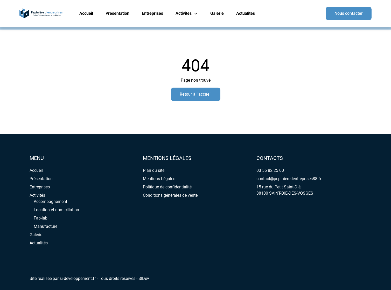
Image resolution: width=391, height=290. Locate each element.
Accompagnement (50, 201)
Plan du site (153, 170)
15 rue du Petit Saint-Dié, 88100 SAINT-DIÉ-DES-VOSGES (284, 190)
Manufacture (45, 226)
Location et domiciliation (56, 209)
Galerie (217, 13)
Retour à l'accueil (196, 94)
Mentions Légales (159, 178)
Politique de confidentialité (167, 187)
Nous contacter (348, 13)
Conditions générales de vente (170, 195)
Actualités (245, 13)
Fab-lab (40, 218)
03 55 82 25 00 (270, 170)
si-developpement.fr (78, 278)
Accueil (86, 13)
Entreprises (152, 13)
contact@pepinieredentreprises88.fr (288, 178)
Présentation (117, 13)
